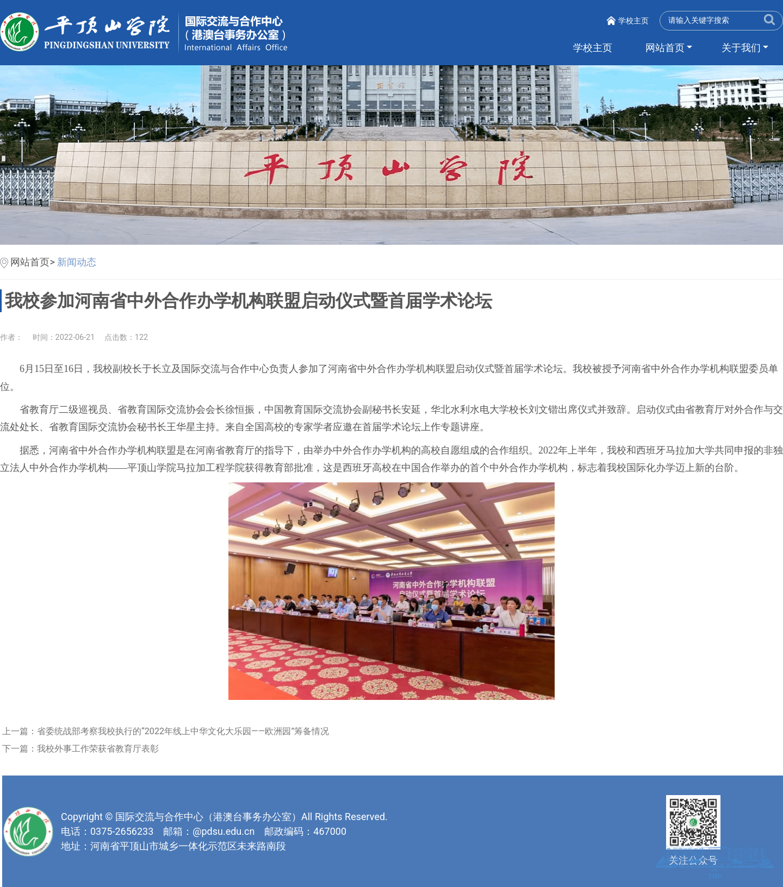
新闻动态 (76, 262)
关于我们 (741, 47)
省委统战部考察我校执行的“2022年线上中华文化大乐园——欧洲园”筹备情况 (186, 731)
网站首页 (665, 47)
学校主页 (633, 20)
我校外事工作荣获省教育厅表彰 (101, 748)
